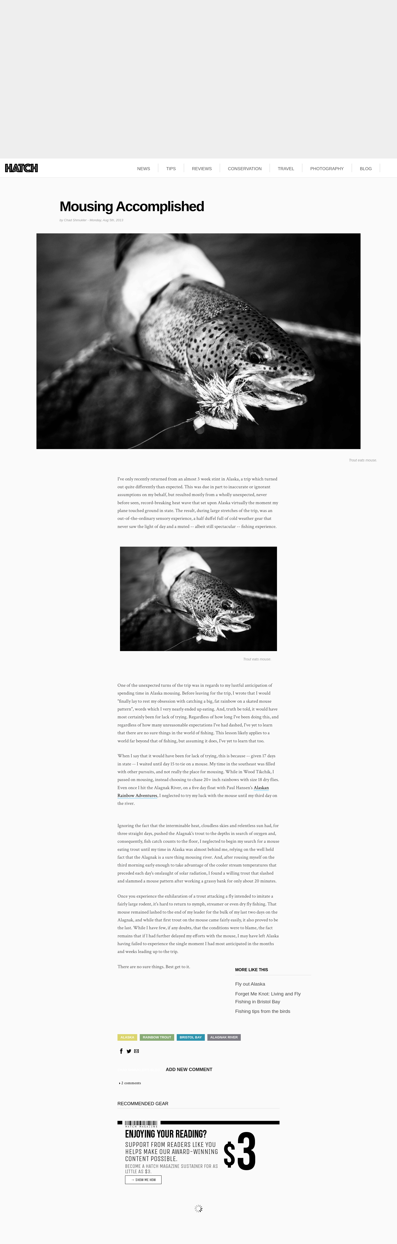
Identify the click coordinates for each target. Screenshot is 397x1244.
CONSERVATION (245, 169)
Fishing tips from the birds (262, 1011)
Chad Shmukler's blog (138, 1070)
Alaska (127, 1037)
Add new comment (189, 1069)
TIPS (171, 169)
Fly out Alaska (250, 984)
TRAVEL (286, 169)
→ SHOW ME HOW (143, 1180)
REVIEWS (202, 169)
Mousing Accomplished (131, 206)
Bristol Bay (191, 1037)
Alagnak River (224, 1037)
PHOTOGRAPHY (327, 169)
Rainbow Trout (157, 1037)
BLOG (366, 169)
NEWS (143, 169)
